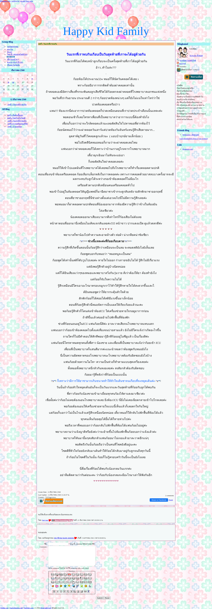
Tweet (171, 500)
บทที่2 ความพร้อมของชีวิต (17, 124)
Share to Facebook (158, 500)
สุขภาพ (10, 49)
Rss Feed (182, 63)
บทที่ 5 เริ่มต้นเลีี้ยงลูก (15, 115)
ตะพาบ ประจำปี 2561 (15, 62)
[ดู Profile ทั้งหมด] (196, 56)
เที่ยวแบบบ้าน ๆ (13, 59)
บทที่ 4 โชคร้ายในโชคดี (16, 118)
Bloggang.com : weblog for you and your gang (16, 1)
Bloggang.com (188, 149)
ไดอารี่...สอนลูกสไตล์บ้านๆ (17, 54)
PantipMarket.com (16, 608)
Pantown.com (29, 608)
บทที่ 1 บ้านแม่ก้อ (14, 127)
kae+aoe (46, 520)
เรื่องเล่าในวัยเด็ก (13, 65)
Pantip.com (4, 608)
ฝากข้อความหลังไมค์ (188, 60)
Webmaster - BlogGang (191, 135)
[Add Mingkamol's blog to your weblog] (193, 139)
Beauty (9, 52)
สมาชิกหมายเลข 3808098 (65, 538)
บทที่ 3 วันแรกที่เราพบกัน (16, 105)
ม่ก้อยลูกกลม (12, 47)
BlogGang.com (45, 608)
